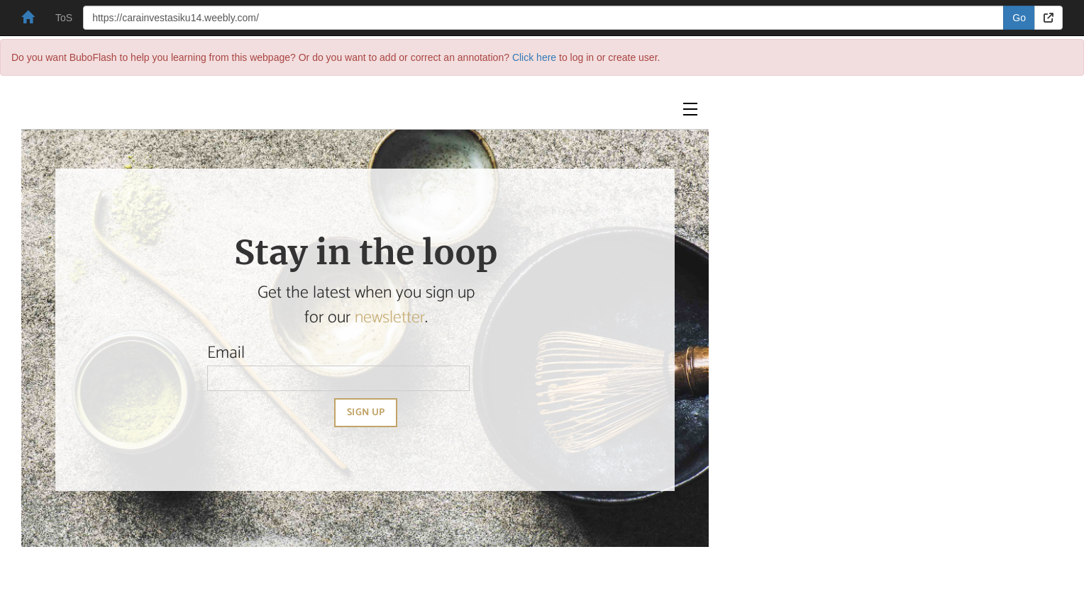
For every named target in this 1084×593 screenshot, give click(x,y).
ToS (63, 17)
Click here (534, 57)
